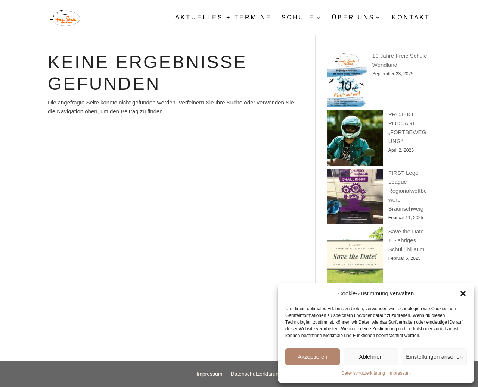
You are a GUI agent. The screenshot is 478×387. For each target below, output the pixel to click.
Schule (298, 18)
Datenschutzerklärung (363, 373)
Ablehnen (370, 356)
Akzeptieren (312, 356)
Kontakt (411, 18)
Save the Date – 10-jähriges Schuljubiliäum (408, 240)
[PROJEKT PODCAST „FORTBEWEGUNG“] (355, 139)
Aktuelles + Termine (223, 18)
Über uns (353, 18)
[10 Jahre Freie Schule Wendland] (347, 80)
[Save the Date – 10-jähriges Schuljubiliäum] (355, 256)
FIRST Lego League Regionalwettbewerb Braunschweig (407, 191)
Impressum (400, 373)
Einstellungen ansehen (434, 356)
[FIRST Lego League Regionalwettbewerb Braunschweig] (355, 198)
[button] (463, 293)
